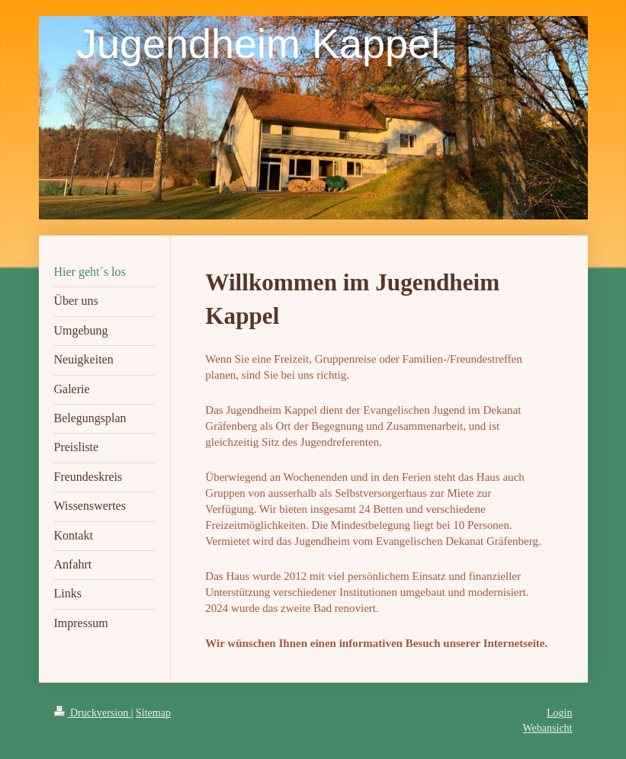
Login (559, 713)
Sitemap (153, 713)
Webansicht (548, 728)
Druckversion (92, 713)
